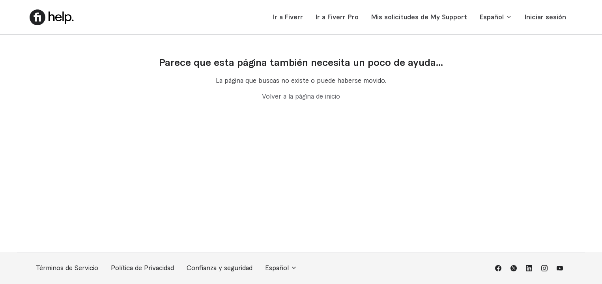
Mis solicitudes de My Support (419, 17)
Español (496, 17)
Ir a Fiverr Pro (337, 17)
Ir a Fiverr (288, 17)
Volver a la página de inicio (301, 96)
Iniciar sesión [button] (545, 17)
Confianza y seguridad (219, 268)
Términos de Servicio (67, 268)
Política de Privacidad (142, 268)
